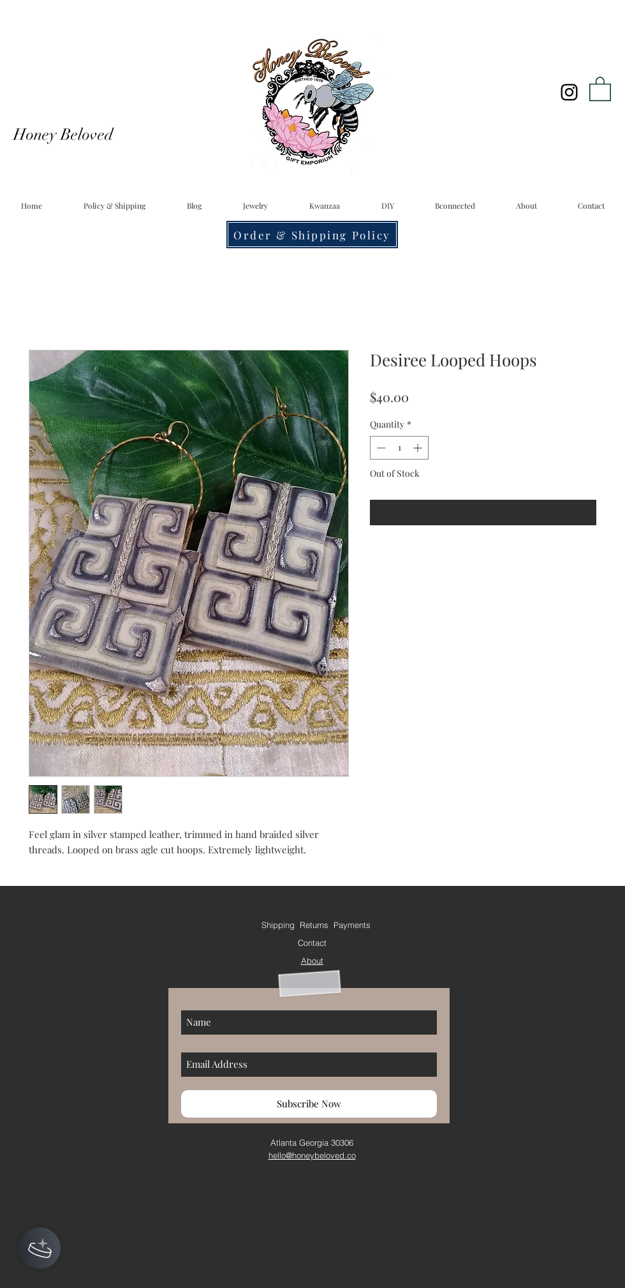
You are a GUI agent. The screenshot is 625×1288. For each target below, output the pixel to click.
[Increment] (419, 448)
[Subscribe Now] (309, 1104)
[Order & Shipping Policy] (312, 234)
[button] (600, 88)
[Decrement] (380, 448)
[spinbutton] (399, 448)
